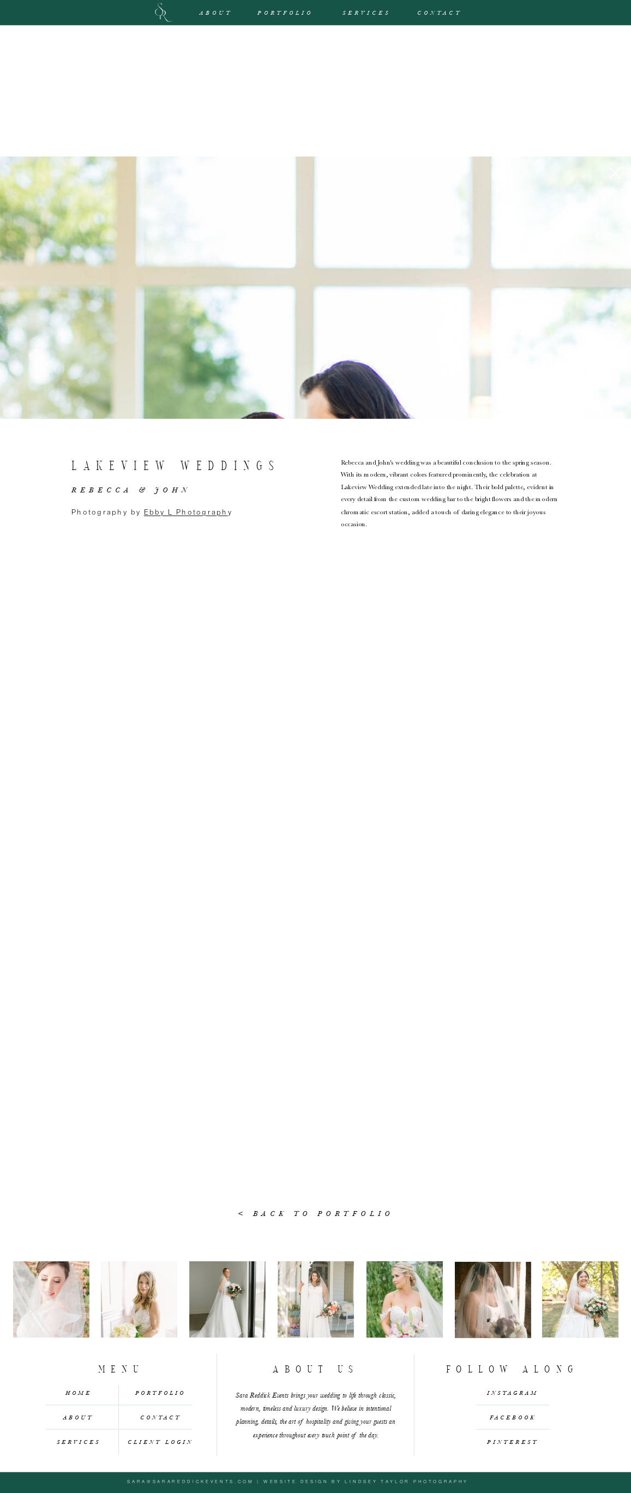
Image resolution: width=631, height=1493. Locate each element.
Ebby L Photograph (186, 512)
